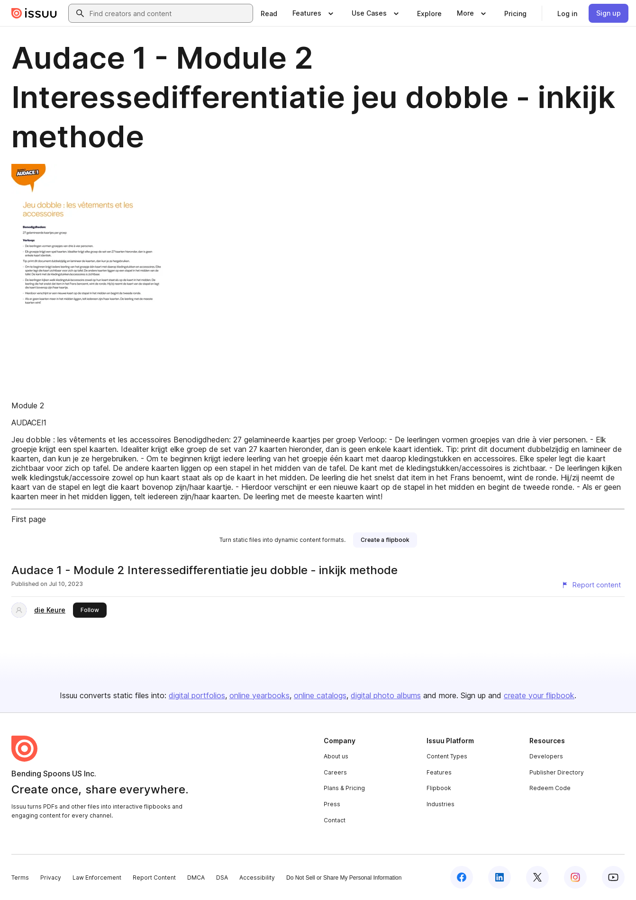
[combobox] (169, 13)
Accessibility (257, 877)
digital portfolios (197, 695)
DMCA (196, 877)
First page (28, 519)
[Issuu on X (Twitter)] (537, 877)
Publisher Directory (556, 772)
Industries (440, 804)
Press (332, 804)
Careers (335, 772)
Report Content (154, 877)
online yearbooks (259, 695)
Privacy (50, 877)
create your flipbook (539, 695)
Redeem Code (550, 788)
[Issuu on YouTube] (613, 877)
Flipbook (439, 788)
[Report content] (591, 585)
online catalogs (320, 695)
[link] (269, 13)
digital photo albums (386, 695)
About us (336, 756)
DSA (222, 877)
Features (439, 772)
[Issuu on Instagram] (575, 877)
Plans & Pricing (344, 788)
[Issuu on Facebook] (461, 877)
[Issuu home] (34, 13)
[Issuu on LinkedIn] (499, 877)
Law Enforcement (97, 877)
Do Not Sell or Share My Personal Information (343, 877)
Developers (546, 756)
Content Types (447, 756)
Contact (334, 820)
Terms (20, 877)
